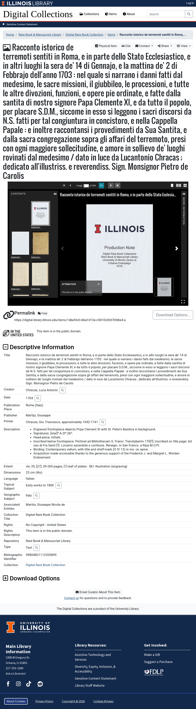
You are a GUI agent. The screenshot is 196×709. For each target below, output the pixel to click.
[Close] (98, 284)
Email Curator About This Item (98, 592)
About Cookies (16, 701)
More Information (183, 199)
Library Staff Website (90, 685)
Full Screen (183, 301)
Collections (89, 14)
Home (10, 35)
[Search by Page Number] (86, 185)
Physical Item (106, 46)
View (182, 46)
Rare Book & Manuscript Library (40, 35)
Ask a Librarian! (16, 674)
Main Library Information (18, 649)
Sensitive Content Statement (22, 24)
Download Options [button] (31, 578)
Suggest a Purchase (158, 662)
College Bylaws (103, 701)
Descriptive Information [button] (38, 347)
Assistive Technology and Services (93, 657)
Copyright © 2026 (73, 701)
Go (101, 185)
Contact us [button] (71, 598)
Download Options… (173, 315)
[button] (55, 194)
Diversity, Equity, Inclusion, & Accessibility (95, 669)
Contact (143, 46)
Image (79, 185)
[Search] (166, 14)
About (129, 14)
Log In (190, 3)
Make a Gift (152, 654)
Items (111, 14)
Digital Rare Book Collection (84, 35)
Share (164, 46)
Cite (126, 46)
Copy (42, 313)
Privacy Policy (44, 701)
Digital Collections (38, 14)
